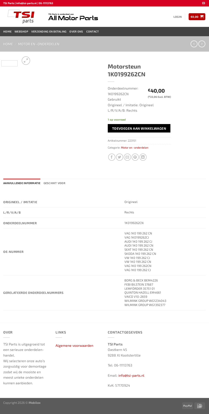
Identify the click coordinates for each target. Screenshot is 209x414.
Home (7, 31)
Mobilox (35, 402)
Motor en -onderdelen (38, 44)
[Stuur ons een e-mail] (203, 3)
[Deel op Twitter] (119, 157)
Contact (92, 31)
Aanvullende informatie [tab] (22, 183)
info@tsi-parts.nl (131, 375)
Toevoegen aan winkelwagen (139, 128)
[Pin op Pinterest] (135, 157)
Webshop (21, 31)
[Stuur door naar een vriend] (127, 157)
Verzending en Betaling (49, 31)
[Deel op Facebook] (111, 157)
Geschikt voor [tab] (54, 183)
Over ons (76, 31)
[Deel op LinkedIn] (143, 157)
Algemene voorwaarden (74, 345)
